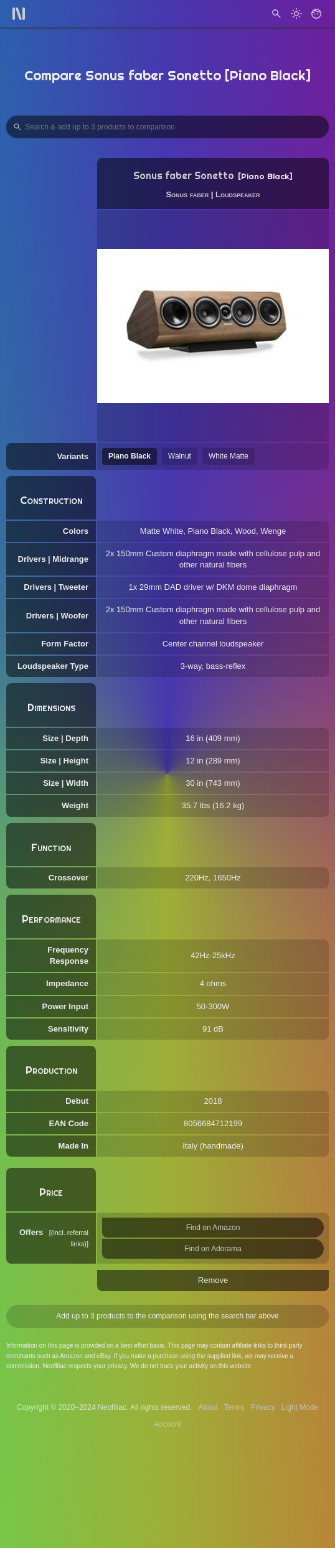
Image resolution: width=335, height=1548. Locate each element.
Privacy (262, 1407)
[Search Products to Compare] (167, 127)
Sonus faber (187, 194)
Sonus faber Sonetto (183, 175)
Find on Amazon (213, 1227)
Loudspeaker (237, 194)
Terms (234, 1407)
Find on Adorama (212, 1248)
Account (167, 1424)
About (207, 1407)
